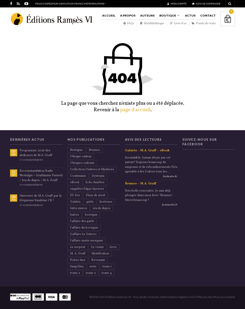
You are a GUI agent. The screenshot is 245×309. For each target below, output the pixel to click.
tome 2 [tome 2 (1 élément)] (75, 273)
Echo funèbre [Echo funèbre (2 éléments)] (95, 182)
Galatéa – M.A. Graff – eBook (147, 150)
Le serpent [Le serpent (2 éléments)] (77, 247)
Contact (208, 15)
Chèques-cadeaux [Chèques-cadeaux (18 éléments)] (82, 163)
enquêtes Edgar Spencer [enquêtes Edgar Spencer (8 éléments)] (87, 189)
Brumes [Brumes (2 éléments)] (94, 150)
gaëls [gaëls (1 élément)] (90, 202)
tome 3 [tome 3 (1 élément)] (91, 273)
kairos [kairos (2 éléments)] (74, 215)
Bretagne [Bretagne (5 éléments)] (76, 150)
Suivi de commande (206, 3)
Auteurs (147, 15)
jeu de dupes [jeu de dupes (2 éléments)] (101, 208)
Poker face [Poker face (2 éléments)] (77, 260)
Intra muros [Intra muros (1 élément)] (78, 208)
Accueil (108, 15)
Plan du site (204, 297)
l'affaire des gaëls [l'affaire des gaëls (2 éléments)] (82, 221)
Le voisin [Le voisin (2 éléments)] (97, 247)
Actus (190, 15)
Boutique (167, 15)
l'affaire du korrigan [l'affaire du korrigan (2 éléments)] (84, 228)
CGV (192, 297)
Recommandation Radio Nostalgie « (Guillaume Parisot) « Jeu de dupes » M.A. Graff (41, 175)
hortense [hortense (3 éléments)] (106, 202)
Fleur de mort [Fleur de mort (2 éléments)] (95, 195)
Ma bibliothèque (152, 23)
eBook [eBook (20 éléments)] (74, 182)
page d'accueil (135, 109)
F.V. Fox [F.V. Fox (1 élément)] (75, 195)
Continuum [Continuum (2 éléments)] (78, 176)
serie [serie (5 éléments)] (92, 266)
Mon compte (177, 3)
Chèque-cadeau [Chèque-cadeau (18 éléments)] (80, 156)
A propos (127, 15)
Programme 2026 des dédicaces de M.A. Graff (36, 152)
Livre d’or (178, 23)
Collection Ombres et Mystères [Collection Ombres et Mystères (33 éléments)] (92, 169)
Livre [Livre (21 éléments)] (113, 247)
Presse (218, 297)
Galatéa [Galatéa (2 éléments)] (75, 202)
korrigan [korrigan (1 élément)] (91, 215)
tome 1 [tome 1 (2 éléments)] (107, 266)
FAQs (128, 23)
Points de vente (204, 23)
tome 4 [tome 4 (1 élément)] (107, 273)
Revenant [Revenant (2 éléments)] (98, 260)
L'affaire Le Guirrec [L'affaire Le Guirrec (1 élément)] (83, 234)
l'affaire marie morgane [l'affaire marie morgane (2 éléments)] (86, 241)
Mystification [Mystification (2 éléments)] (100, 253)
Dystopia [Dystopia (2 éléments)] (98, 176)
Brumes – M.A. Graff (140, 183)
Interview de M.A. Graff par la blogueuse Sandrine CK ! (40, 198)
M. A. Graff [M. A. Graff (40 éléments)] (77, 253)
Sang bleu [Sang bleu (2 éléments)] (77, 266)
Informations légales (174, 297)
